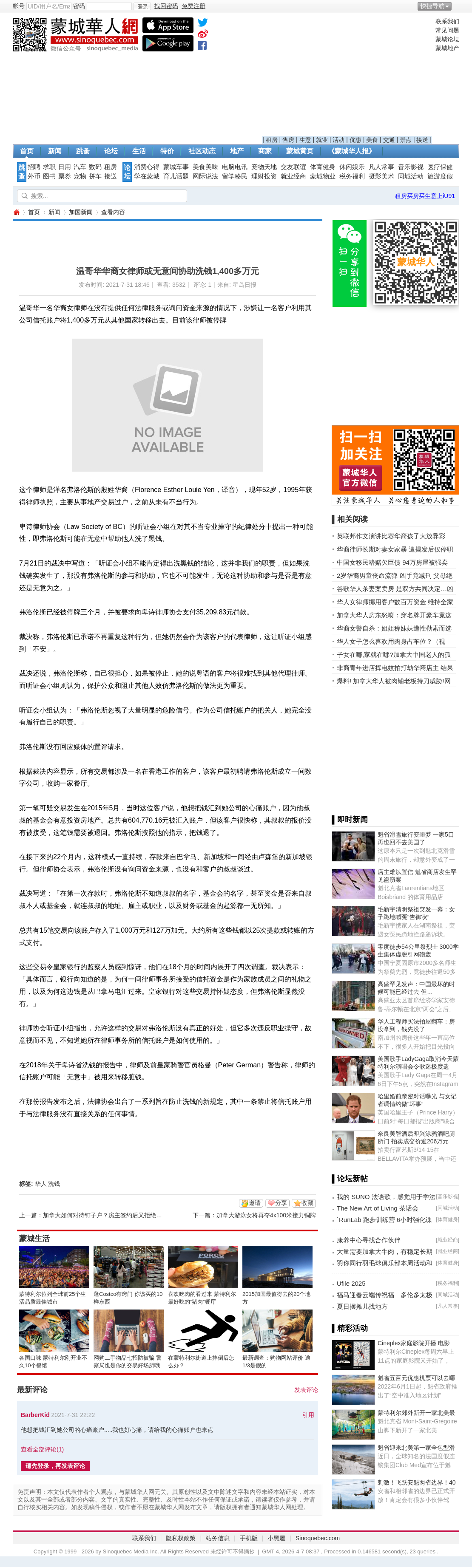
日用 (64, 167)
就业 (322, 139)
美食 (372, 139)
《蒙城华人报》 (351, 151)
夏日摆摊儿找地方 (362, 1306)
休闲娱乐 (352, 167)
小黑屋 (276, 1538)
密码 (79, 6)
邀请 (255, 1202)
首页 (27, 151)
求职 (49, 167)
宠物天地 (264, 167)
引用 (308, 1414)
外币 (34, 176)
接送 (422, 139)
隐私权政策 (181, 1538)
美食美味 (205, 167)
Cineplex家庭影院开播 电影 (414, 1343)
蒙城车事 (176, 167)
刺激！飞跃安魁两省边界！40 (417, 1482)
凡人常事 (381, 167)
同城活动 (411, 176)
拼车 (95, 176)
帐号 (19, 6)
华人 (41, 1183)
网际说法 (205, 176)
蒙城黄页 (299, 151)
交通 (389, 139)
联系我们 (447, 21)
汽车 (80, 167)
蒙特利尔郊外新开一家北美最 (416, 1412)
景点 (406, 139)
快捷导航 (432, 6)
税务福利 (352, 176)
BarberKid (35, 1414)
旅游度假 (440, 176)
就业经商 (293, 176)
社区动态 (202, 151)
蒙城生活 (34, 1238)
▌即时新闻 (350, 819)
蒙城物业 (323, 176)
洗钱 (54, 1183)
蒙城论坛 (447, 39)
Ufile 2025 (351, 1283)
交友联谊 (293, 167)
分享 (281, 1202)
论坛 (111, 151)
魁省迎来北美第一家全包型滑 (416, 1447)
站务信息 (218, 1538)
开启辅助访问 (457, 6)
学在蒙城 (146, 176)
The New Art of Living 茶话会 (377, 1208)
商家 (265, 151)
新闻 (55, 151)
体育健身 (323, 167)
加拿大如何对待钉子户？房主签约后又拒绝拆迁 (105, 1215)
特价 (167, 151)
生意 (305, 139)
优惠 (355, 139)
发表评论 (306, 1389)
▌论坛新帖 (350, 1178)
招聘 (34, 167)
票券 (64, 176)
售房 (288, 139)
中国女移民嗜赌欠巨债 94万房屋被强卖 (392, 562)
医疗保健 (440, 167)
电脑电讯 (234, 167)
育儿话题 (176, 176)
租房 (272, 139)
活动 (338, 139)
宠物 (80, 176)
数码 (95, 167)
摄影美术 (381, 176)
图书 (49, 176)
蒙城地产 (447, 48)
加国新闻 (81, 212)
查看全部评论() (42, 1449)
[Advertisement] (347, 76)
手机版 (249, 1538)
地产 (237, 151)
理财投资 (264, 176)
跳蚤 (83, 151)
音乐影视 (411, 167)
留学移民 (234, 176)
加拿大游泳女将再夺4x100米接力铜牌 (266, 1215)
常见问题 (447, 30)
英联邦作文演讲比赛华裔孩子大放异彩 (391, 536)
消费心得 (146, 167)
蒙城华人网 (16, 212)
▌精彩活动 (350, 1328)
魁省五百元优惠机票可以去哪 (416, 1378)
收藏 (307, 1202)
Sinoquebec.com (318, 1538)
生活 (139, 151)
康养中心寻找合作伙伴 (369, 1240)
